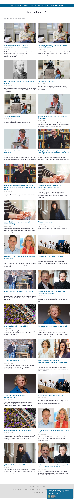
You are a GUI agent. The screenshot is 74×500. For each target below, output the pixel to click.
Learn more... (58, 493)
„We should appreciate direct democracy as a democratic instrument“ (52, 48)
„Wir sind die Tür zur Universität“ (14, 467)
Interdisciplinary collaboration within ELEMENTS (19, 294)
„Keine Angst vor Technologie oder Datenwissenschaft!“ (15, 398)
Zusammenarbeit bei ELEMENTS (14, 363)
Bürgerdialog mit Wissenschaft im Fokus (50, 398)
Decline (52, 496)
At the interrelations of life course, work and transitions (18, 154)
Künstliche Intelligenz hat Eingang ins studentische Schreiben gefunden (49, 189)
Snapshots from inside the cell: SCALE (16, 328)
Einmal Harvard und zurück (46, 84)
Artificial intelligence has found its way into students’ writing (18, 225)
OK (49, 496)
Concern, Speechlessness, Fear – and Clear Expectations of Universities (51, 294)
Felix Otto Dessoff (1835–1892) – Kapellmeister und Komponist (19, 84)
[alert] (37, 21)
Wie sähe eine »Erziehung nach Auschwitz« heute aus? (53, 433)
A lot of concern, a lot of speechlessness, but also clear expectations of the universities (53, 468)
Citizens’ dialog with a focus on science (50, 259)
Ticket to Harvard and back (12, 118)
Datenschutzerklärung (44, 497)
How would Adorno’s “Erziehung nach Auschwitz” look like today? (20, 260)
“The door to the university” (46, 224)
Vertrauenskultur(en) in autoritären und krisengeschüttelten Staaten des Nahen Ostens (52, 364)
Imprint (37, 497)
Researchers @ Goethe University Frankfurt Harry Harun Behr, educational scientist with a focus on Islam (20, 189)
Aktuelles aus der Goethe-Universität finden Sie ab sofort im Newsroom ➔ (37, 8)
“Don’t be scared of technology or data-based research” (52, 329)
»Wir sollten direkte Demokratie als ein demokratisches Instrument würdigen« (16, 48)
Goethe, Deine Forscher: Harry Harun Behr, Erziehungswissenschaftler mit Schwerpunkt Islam (53, 154)
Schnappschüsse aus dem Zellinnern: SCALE (18, 432)
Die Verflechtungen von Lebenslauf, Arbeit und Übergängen (52, 119)
